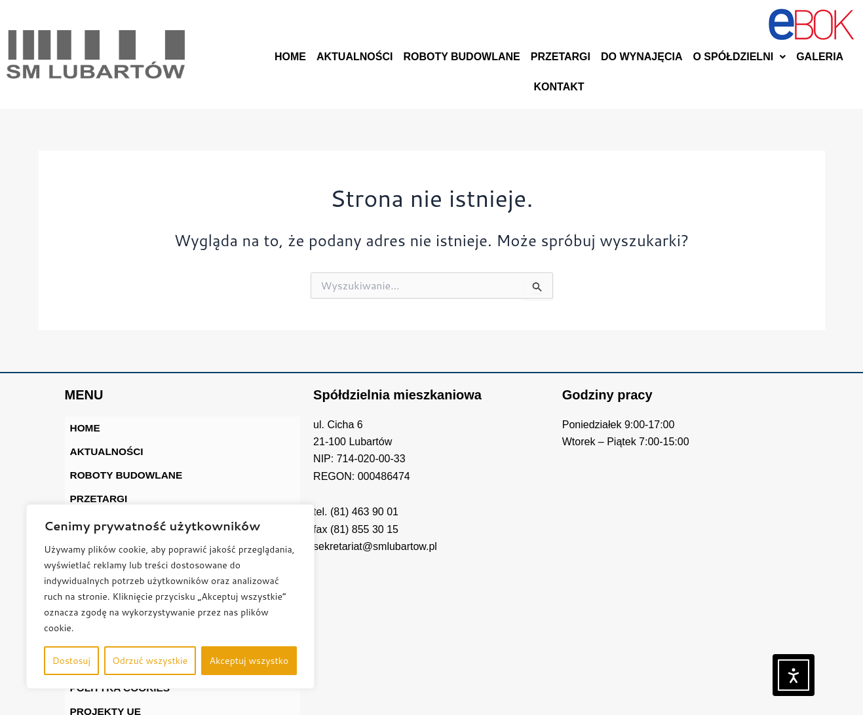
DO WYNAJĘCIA (641, 56)
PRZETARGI (560, 56)
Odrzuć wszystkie (149, 660)
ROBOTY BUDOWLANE (461, 56)
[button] (739, 57)
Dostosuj (71, 660)
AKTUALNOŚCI (354, 56)
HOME (290, 56)
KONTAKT (559, 86)
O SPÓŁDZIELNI (739, 56)
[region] (170, 596)
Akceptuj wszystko (248, 660)
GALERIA (819, 56)
